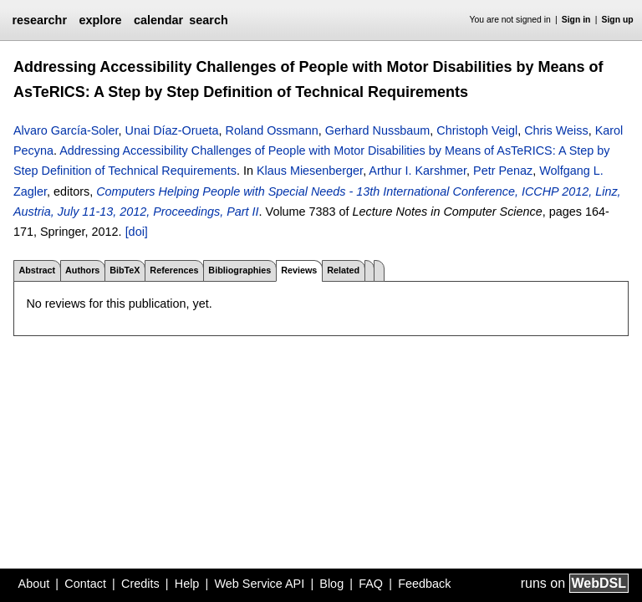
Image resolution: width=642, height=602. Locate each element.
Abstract (36, 270)
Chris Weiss (556, 130)
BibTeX (125, 270)
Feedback (424, 583)
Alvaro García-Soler (66, 130)
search (208, 20)
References (174, 270)
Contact (85, 583)
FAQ (371, 583)
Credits (140, 583)
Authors (82, 270)
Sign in (576, 19)
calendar (158, 20)
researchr (39, 20)
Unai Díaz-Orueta (172, 130)
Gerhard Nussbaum (378, 130)
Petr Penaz (502, 170)
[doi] (136, 231)
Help (187, 583)
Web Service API (259, 583)
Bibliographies (239, 270)
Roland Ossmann (272, 130)
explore (100, 20)
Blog (331, 583)
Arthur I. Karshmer (417, 170)
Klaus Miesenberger (310, 170)
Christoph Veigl (476, 130)
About (34, 583)
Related (343, 270)
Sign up (618, 19)
